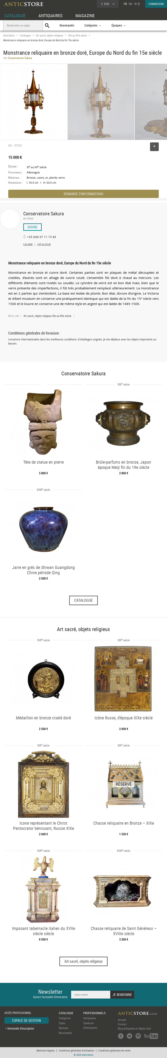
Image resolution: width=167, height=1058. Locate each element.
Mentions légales (46, 1050)
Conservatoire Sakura (43, 213)
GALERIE (28, 245)
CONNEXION (156, 4)
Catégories (65, 1018)
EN (130, 4)
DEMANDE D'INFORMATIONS (83, 193)
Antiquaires (89, 1018)
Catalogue (25, 35)
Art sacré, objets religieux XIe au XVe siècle (47, 315)
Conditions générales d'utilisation (76, 1050)
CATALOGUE (14, 15)
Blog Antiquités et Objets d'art (134, 1028)
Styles (62, 1023)
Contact (122, 1024)
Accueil (122, 1020)
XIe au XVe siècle (77, 35)
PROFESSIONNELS (94, 1013)
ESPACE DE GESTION (26, 1020)
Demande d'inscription (20, 1028)
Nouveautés (67, 25)
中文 (137, 4)
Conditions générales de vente (114, 1050)
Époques (63, 1028)
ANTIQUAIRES (50, 15)
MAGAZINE (85, 15)
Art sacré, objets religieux (49, 35)
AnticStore (9, 35)
